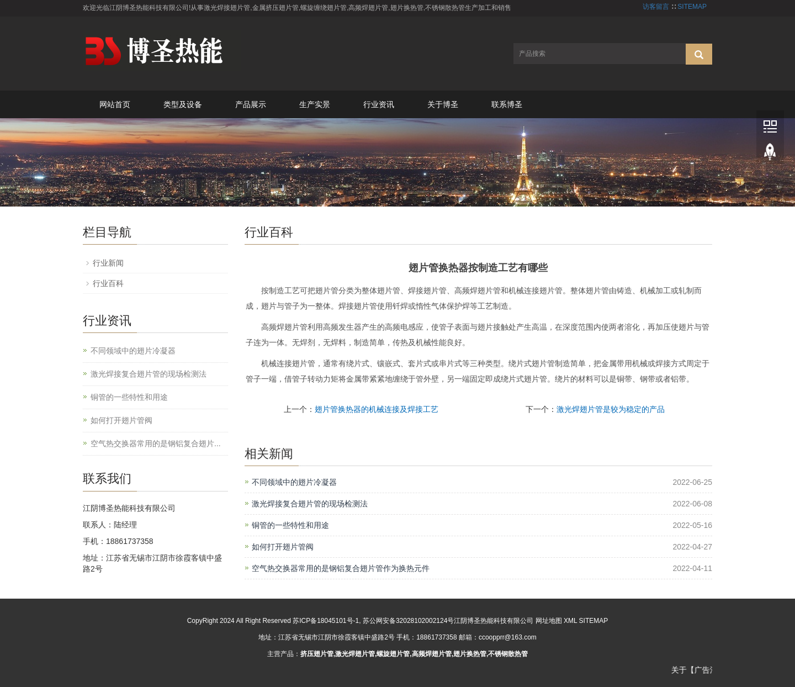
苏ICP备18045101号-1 (326, 621)
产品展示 (250, 104)
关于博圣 (442, 104)
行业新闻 (108, 262)
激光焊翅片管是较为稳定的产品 (610, 409)
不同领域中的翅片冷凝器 (294, 482)
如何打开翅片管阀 (283, 546)
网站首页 (114, 104)
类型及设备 (182, 104)
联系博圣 (506, 104)
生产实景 (314, 104)
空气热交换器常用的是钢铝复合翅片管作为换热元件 (341, 568)
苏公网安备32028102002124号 (408, 621)
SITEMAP (692, 6)
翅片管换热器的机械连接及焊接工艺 (376, 409)
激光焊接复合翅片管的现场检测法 (310, 503)
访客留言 (656, 6)
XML (570, 621)
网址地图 (549, 621)
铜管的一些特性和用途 (290, 525)
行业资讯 (378, 104)
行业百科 (108, 283)
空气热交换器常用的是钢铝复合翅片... (156, 443)
